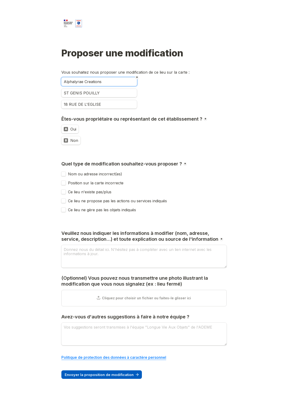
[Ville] (99, 93)
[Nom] (99, 81)
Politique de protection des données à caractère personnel (113, 357)
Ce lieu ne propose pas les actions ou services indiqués (118, 201)
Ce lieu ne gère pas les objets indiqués (102, 210)
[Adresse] (99, 104)
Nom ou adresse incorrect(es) (95, 174)
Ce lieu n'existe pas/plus (89, 192)
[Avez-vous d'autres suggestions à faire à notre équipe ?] (144, 334)
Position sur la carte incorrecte (96, 183)
